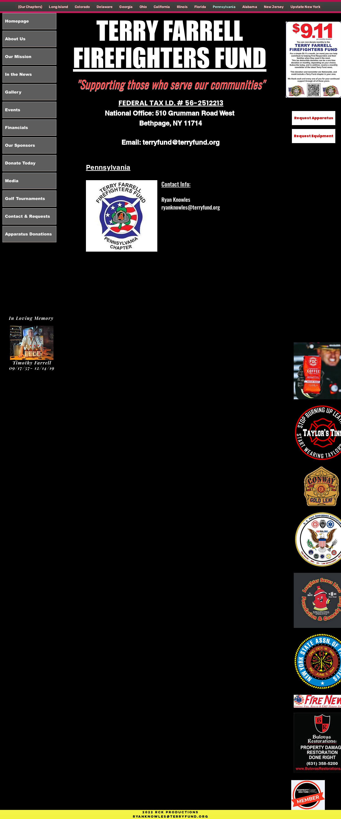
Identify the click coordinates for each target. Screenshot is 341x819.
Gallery (13, 92)
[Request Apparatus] (313, 118)
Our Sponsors (20, 145)
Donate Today (20, 163)
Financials (16, 127)
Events (12, 110)
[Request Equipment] (313, 136)
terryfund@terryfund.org (181, 142)
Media (11, 181)
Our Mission (18, 56)
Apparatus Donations (28, 234)
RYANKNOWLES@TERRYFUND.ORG (170, 816)
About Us (15, 39)
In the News (18, 74)
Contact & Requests (27, 216)
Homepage (17, 21)
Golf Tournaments (25, 198)
